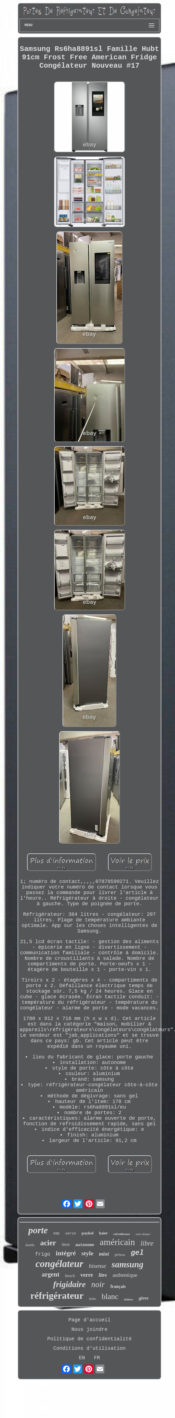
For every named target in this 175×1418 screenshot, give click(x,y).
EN (82, 1358)
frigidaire (69, 1284)
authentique (124, 1275)
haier (103, 1233)
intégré (66, 1253)
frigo (42, 1254)
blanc (110, 1296)
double (30, 1245)
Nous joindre (89, 1329)
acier (48, 1243)
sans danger (143, 1234)
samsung (127, 1264)
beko (92, 1299)
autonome (84, 1245)
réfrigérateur (57, 1295)
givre (143, 1298)
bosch (70, 1275)
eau (56, 1233)
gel (137, 1253)
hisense (97, 1266)
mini (104, 1254)
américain (117, 1242)
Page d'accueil (89, 1320)
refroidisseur (121, 1234)
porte (38, 1230)
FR (97, 1358)
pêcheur (119, 1255)
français (118, 1286)
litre (103, 1275)
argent (50, 1274)
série (70, 1233)
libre (146, 1243)
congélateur (59, 1263)
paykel (87, 1233)
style (87, 1253)
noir (98, 1284)
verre (86, 1275)
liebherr (128, 1299)
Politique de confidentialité (89, 1339)
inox (66, 1244)
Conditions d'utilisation (89, 1348)
